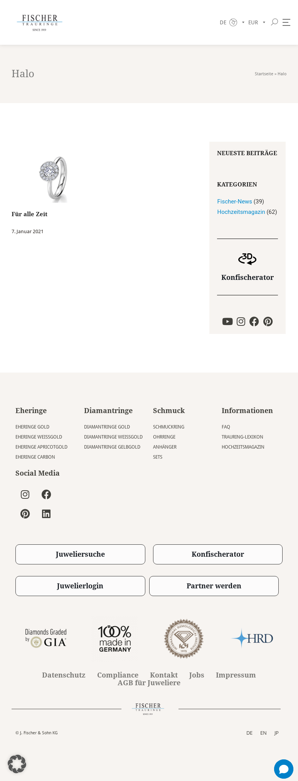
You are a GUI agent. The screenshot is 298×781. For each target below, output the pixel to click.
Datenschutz (64, 675)
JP (276, 732)
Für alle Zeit (29, 214)
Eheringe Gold (32, 427)
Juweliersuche (80, 554)
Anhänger (165, 447)
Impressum (236, 675)
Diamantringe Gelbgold (112, 447)
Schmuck (169, 411)
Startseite (264, 73)
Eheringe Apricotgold (41, 447)
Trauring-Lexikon (242, 437)
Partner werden (214, 586)
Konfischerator (247, 277)
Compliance (117, 675)
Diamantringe (108, 411)
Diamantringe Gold (107, 427)
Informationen (247, 411)
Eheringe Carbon (35, 457)
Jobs (196, 675)
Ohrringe (164, 437)
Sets (157, 457)
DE (249, 732)
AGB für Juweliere (149, 683)
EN (263, 732)
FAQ (226, 427)
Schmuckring (168, 427)
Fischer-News (234, 201)
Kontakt (164, 675)
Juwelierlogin (80, 586)
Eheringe (31, 411)
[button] (17, 764)
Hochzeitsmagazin (241, 211)
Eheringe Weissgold (38, 437)
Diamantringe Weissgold (113, 437)
